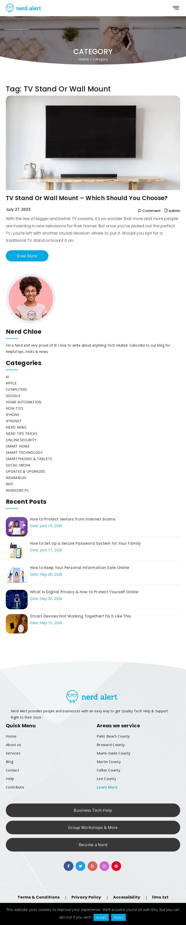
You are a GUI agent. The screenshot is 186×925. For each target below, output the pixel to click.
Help (10, 778)
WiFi (9, 484)
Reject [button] (118, 917)
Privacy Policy (86, 897)
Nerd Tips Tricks (21, 433)
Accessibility (126, 897)
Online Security (21, 440)
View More (27, 256)
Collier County (108, 770)
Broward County (111, 744)
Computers (16, 389)
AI (7, 376)
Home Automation (23, 402)
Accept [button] (101, 917)
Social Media (18, 465)
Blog (10, 761)
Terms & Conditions (38, 897)
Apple (11, 383)
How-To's (14, 408)
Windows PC (17, 490)
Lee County (106, 778)
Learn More (107, 787)
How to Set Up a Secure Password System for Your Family (85, 543)
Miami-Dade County (114, 753)
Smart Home (17, 446)
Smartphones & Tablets (29, 458)
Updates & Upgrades (25, 471)
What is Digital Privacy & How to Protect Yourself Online (84, 591)
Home (83, 59)
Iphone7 (13, 421)
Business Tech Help (93, 810)
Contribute (15, 787)
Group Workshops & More (93, 827)
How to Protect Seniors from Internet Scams (73, 519)
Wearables (16, 477)
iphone (12, 414)
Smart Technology (24, 452)
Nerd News (16, 427)
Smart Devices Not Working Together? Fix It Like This (80, 616)
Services (13, 753)
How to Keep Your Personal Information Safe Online (79, 567)
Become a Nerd (93, 844)
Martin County (109, 761)
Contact (12, 770)
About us (13, 744)
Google (13, 395)
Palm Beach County (113, 736)
